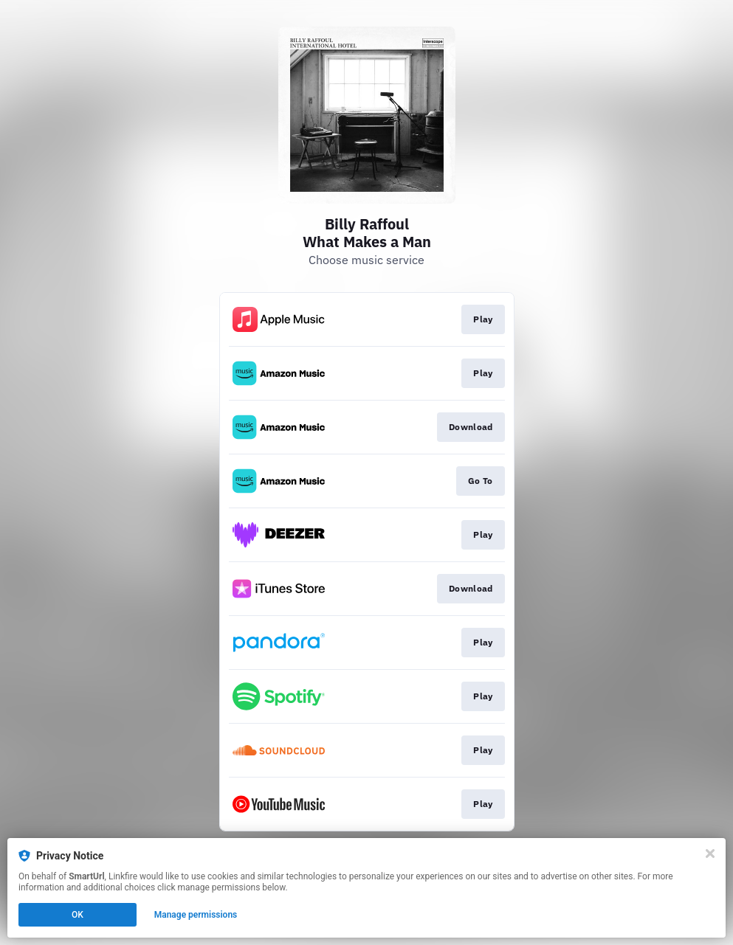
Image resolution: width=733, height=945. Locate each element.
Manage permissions (196, 915)
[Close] (710, 853)
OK (77, 915)
